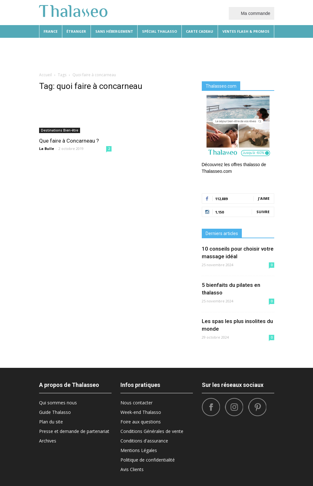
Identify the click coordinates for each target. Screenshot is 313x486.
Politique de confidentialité (147, 460)
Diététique (76, 53)
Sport (218, 53)
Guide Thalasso (55, 412)
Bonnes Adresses (161, 53)
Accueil (45, 75)
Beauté (99, 53)
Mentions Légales (138, 450)
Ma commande (251, 13)
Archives (47, 441)
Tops (234, 53)
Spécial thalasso (159, 31)
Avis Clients (132, 469)
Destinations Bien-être (59, 130)
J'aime (263, 198)
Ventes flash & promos (245, 31)
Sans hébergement (114, 31)
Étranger (76, 31)
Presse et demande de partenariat (74, 431)
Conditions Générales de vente (151, 431)
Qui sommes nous (58, 403)
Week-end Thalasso (140, 412)
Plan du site (51, 422)
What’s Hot (195, 53)
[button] (266, 54)
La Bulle (46, 148)
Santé (250, 53)
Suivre (262, 211)
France (51, 31)
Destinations (125, 53)
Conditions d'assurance (144, 441)
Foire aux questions (140, 422)
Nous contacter (136, 403)
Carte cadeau (199, 31)
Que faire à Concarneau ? (69, 141)
